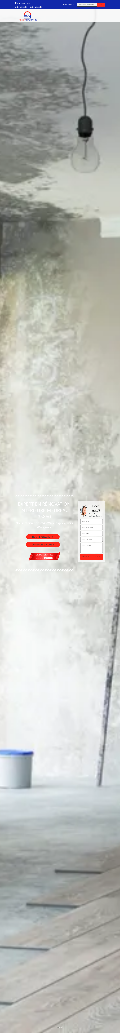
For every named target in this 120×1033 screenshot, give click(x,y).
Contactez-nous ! (43, 544)
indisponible (22, 2)
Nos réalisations (43, 536)
